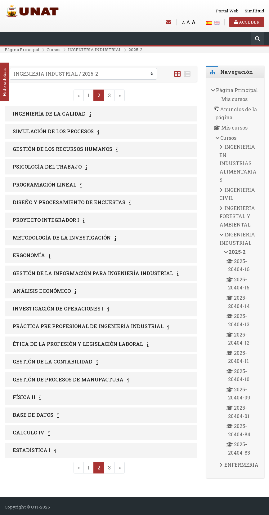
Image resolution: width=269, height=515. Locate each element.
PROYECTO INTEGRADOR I (46, 220)
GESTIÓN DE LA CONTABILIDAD (52, 361)
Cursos (54, 49)
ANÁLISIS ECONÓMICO (42, 291)
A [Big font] (193, 22)
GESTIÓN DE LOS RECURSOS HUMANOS (62, 149)
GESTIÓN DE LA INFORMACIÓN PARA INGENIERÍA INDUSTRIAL (93, 273)
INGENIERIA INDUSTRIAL (94, 49)
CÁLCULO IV (28, 432)
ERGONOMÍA (29, 255)
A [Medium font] (188, 22)
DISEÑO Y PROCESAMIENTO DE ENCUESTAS (69, 202)
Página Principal (22, 49)
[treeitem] (235, 278)
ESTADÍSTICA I (32, 450)
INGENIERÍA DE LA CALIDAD (49, 113)
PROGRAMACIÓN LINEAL (44, 184)
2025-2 (135, 49)
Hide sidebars (4, 82)
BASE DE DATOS (33, 415)
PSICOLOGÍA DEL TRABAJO (47, 166)
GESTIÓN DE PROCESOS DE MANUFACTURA (68, 379)
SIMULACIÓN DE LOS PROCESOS (53, 131)
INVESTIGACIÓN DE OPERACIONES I (58, 308)
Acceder (246, 22)
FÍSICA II (24, 397)
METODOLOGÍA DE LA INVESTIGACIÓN (62, 237)
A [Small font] (183, 22)
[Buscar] (257, 39)
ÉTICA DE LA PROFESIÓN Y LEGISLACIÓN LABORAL (78, 344)
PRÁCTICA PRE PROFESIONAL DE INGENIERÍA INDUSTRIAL (88, 326)
